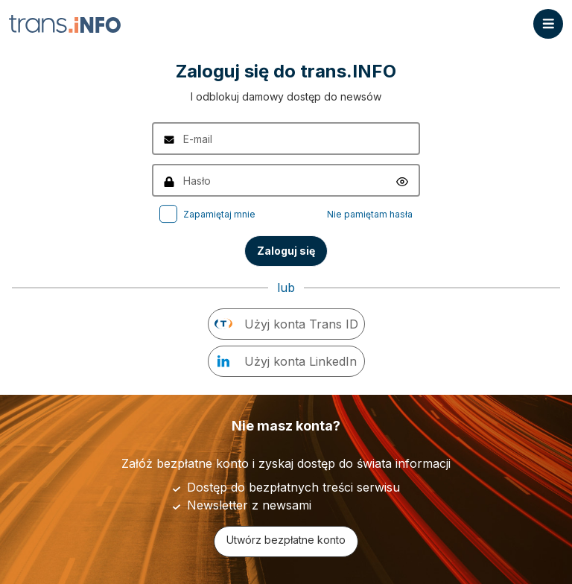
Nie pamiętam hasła (370, 214)
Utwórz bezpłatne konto (286, 539)
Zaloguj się (286, 250)
